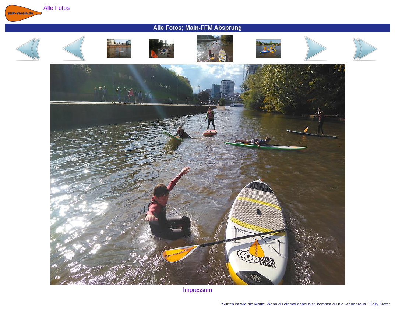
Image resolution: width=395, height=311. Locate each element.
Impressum (197, 290)
